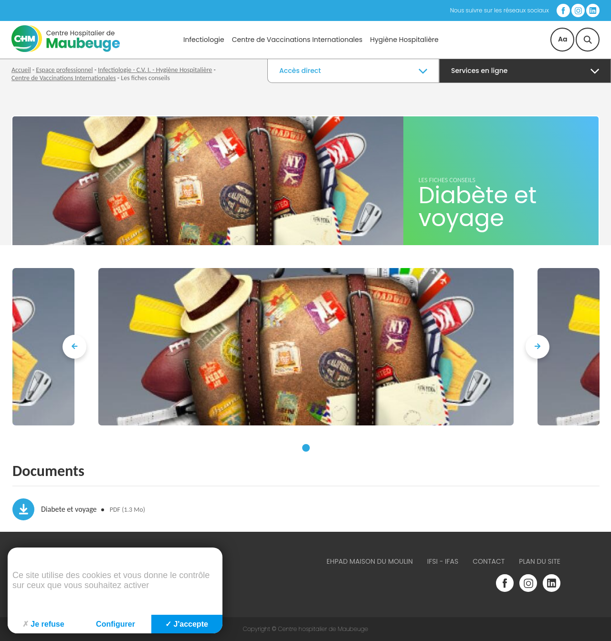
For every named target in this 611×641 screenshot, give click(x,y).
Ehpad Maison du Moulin (370, 561)
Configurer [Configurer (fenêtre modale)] (115, 624)
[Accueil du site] (65, 50)
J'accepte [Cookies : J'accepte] (186, 624)
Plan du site (539, 561)
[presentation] (74, 347)
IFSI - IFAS (443, 561)
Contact (489, 561)
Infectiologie (203, 39)
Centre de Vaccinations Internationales (297, 39)
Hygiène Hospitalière (404, 39)
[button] (306, 448)
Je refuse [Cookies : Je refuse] (43, 624)
